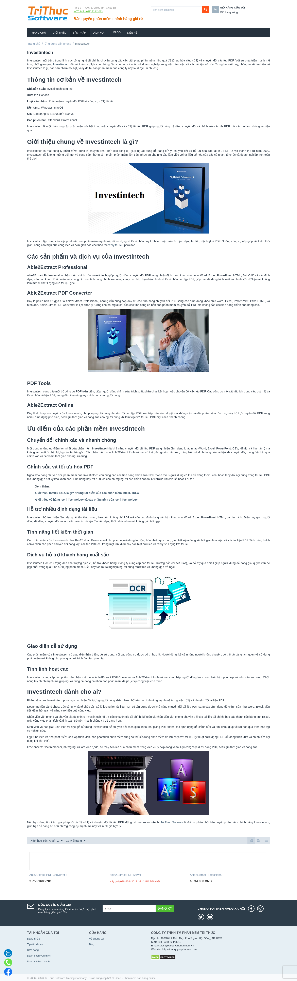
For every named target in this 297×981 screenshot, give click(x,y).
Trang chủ (38, 32)
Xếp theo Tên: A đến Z (47, 841)
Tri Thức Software (172, 822)
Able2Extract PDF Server (125, 874)
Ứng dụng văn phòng (58, 43)
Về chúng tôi (96, 938)
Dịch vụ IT (100, 32)
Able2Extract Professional (206, 874)
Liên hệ (132, 32)
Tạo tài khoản (35, 944)
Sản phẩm (79, 32)
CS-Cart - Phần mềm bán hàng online (134, 978)
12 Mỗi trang (75, 841)
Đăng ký (165, 908)
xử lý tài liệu (115, 245)
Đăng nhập (33, 938)
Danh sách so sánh (38, 961)
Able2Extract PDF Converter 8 (48, 874)
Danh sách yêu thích (39, 955)
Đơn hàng (33, 949)
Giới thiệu (59, 32)
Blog (117, 32)
